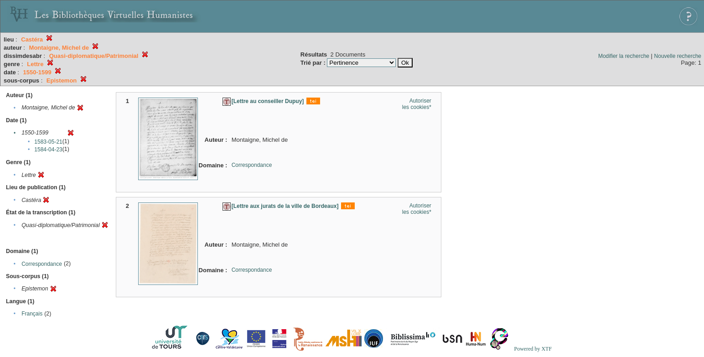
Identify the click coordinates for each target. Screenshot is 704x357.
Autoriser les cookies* (416, 104)
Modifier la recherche (623, 56)
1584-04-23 (48, 149)
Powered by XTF (533, 349)
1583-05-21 (48, 142)
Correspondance (41, 264)
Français (31, 313)
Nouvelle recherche (677, 56)
